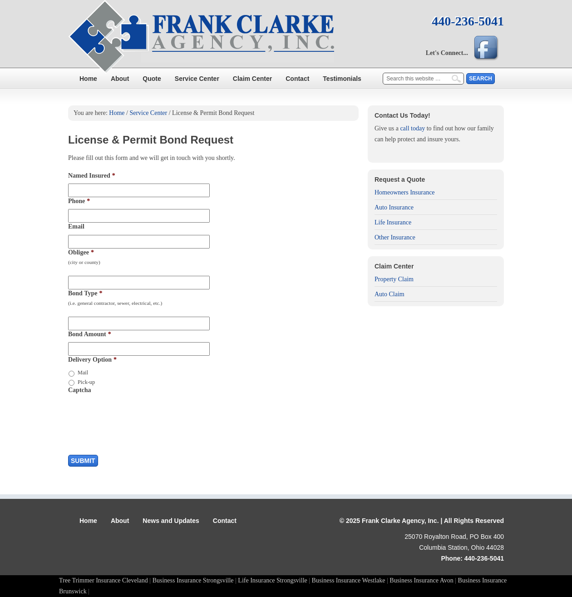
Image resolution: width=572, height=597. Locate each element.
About (120, 78)
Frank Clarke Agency (286, 38)
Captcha (79, 390)
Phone (79, 201)
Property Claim (394, 279)
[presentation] (137, 415)
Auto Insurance (394, 207)
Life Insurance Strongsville (272, 580)
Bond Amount (89, 334)
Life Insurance (393, 222)
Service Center (197, 78)
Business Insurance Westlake (348, 580)
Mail (83, 372)
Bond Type (85, 293)
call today (412, 128)
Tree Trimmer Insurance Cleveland (103, 580)
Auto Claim (389, 294)
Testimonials (342, 78)
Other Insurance (395, 237)
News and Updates (171, 520)
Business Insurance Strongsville (193, 580)
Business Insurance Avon (422, 580)
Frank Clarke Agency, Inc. (400, 520)
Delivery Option (92, 359)
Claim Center (252, 78)
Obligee (81, 252)
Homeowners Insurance (405, 192)
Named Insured (91, 175)
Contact (297, 78)
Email (76, 226)
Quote (152, 78)
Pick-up (86, 382)
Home (88, 78)
